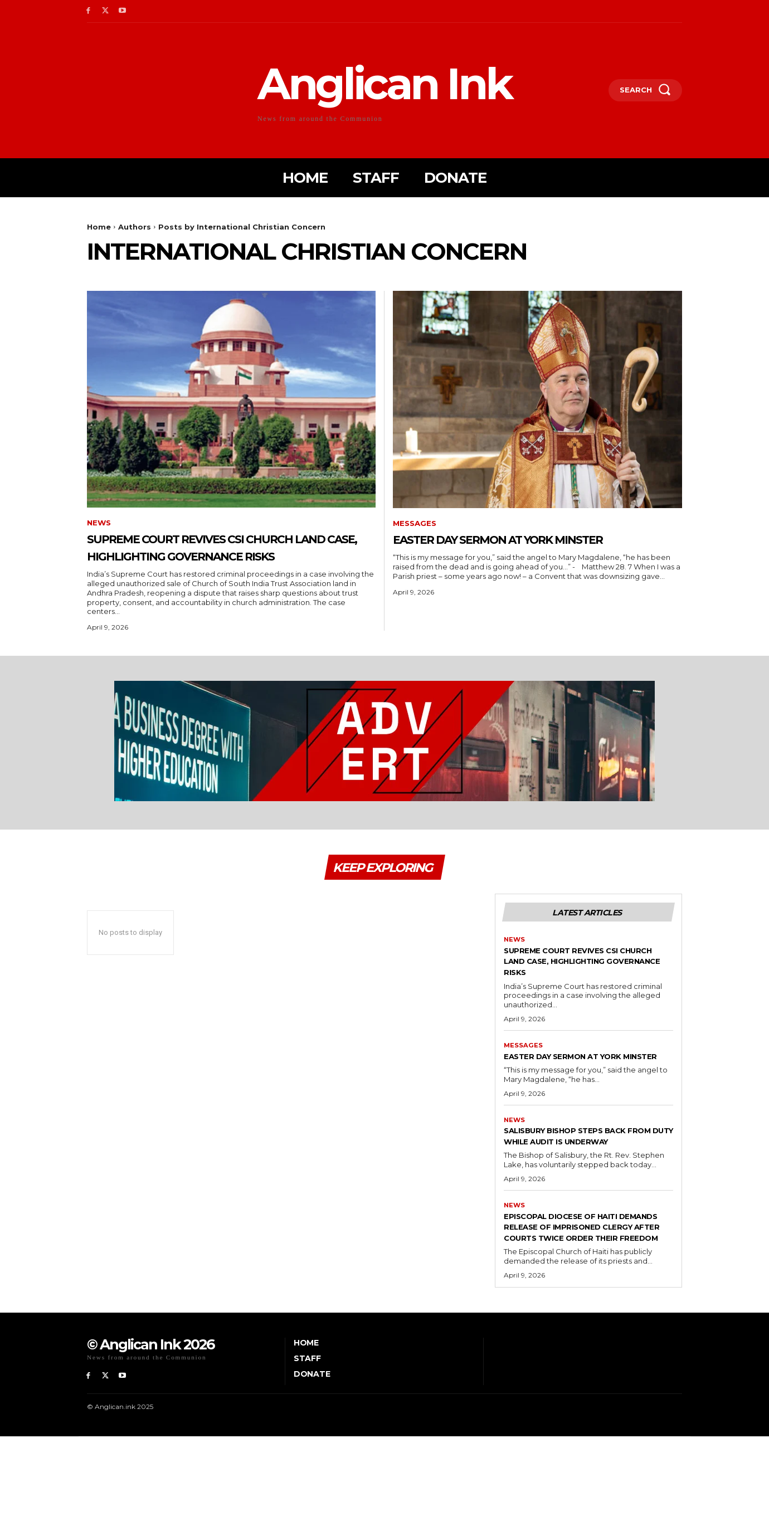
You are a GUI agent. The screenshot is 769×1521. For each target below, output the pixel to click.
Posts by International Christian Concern (241, 226)
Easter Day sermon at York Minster (506, 548)
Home (99, 226)
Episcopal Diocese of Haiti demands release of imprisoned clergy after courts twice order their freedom (575, 1297)
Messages (416, 524)
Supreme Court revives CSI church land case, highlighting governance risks (229, 556)
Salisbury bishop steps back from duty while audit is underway (581, 1189)
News (100, 523)
